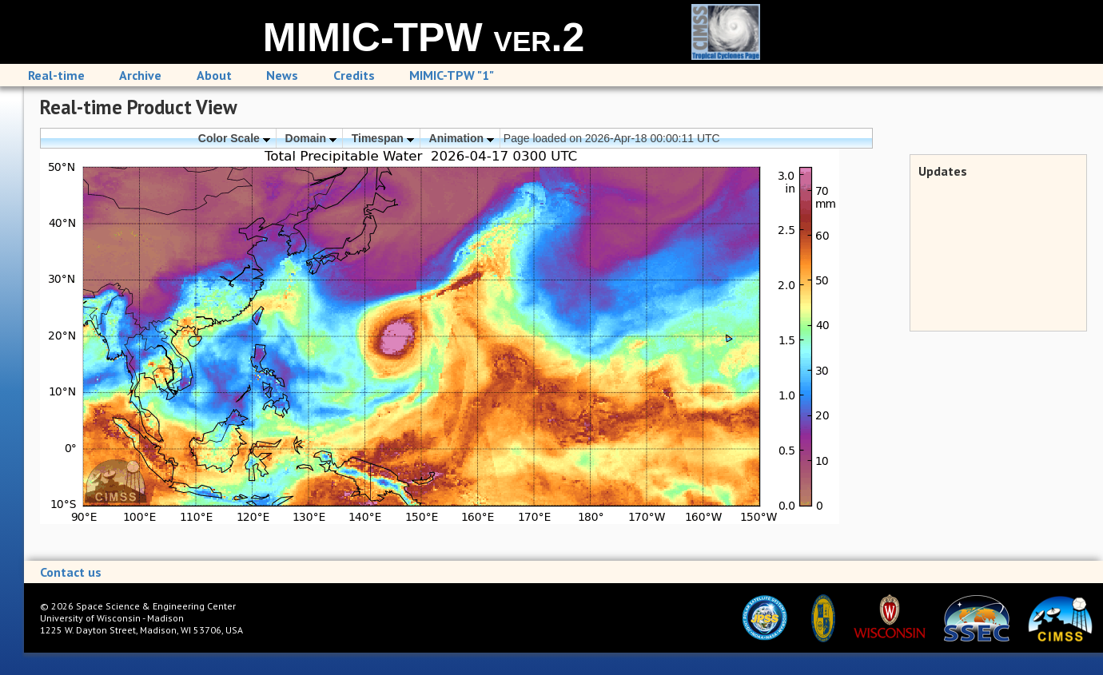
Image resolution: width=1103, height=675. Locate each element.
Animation (461, 138)
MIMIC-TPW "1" (451, 75)
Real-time (56, 75)
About (214, 75)
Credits (354, 75)
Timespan (383, 138)
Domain (310, 138)
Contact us (71, 572)
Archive (140, 75)
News (282, 75)
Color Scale (234, 138)
